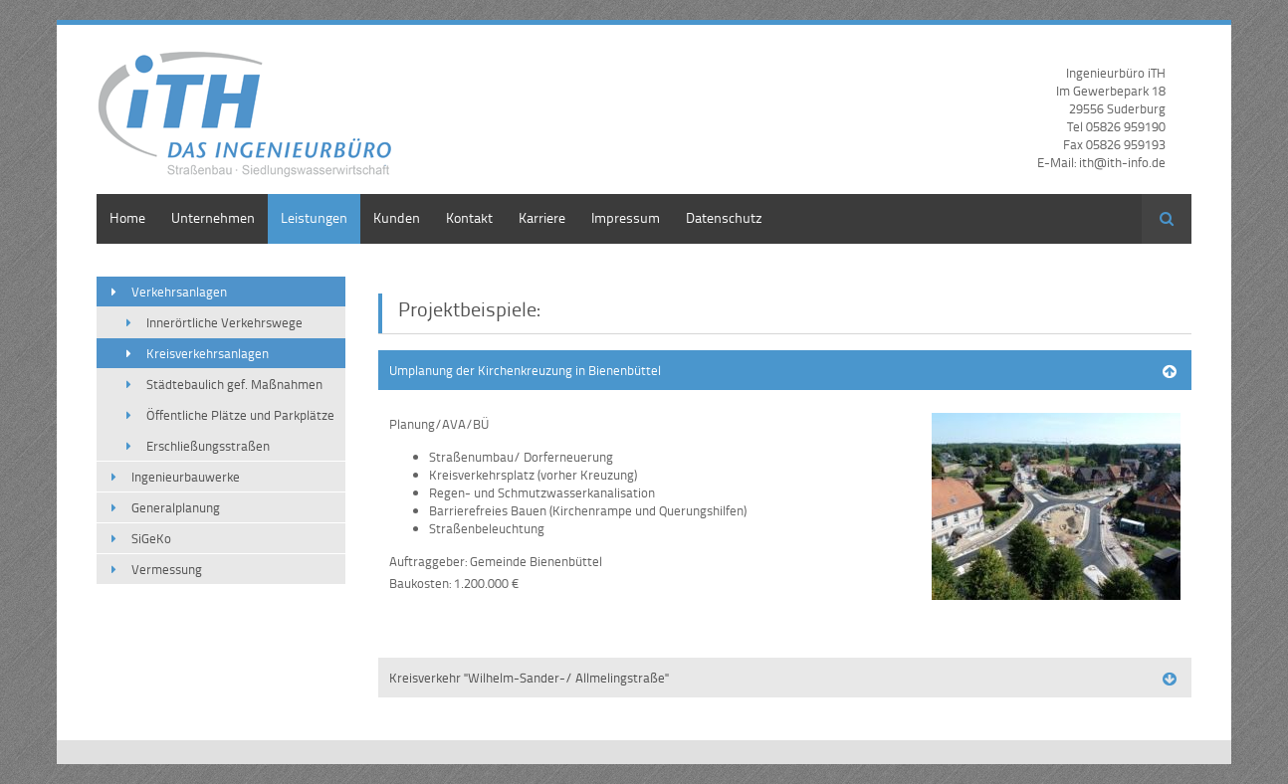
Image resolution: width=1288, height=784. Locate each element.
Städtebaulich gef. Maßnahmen (234, 384)
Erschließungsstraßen (208, 446)
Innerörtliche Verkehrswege (224, 322)
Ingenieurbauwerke (185, 477)
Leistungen (314, 217)
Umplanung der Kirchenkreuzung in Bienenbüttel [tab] (525, 370)
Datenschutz (724, 217)
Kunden (396, 217)
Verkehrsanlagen (179, 291)
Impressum (625, 217)
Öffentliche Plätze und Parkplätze (240, 415)
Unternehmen (213, 217)
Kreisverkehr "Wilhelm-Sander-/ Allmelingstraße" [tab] (529, 677)
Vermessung (166, 569)
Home (127, 217)
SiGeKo (151, 538)
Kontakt (469, 217)
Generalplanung (175, 507)
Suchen (1166, 219)
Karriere (542, 217)
